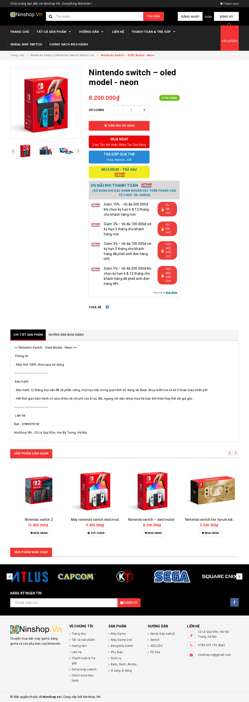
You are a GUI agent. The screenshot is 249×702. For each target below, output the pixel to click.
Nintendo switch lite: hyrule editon (211, 520)
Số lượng (96, 110)
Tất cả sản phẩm (54, 31)
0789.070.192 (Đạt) (211, 645)
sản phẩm (230, 41)
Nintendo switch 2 (39, 520)
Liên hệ (118, 32)
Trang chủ (19, 32)
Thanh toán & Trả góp (154, 31)
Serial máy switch (26, 44)
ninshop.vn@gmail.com (214, 655)
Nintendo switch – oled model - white (157, 520)
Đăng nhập (191, 16)
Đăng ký (226, 16)
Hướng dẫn (92, 31)
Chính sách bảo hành (68, 44)
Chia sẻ (95, 307)
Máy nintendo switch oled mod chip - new (103, 520)
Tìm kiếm (153, 16)
